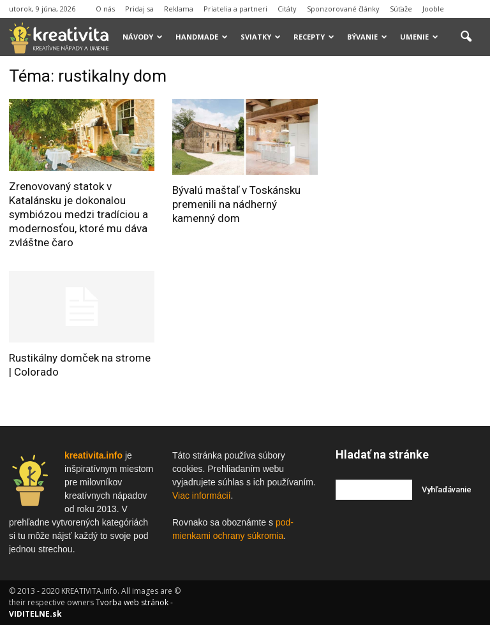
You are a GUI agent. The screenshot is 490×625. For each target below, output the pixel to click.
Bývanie (367, 36)
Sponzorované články (343, 8)
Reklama (178, 8)
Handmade (201, 36)
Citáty (287, 8)
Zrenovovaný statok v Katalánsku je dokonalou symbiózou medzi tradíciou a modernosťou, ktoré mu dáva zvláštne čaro (78, 214)
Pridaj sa (139, 8)
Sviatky (261, 36)
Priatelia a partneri (235, 8)
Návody (142, 36)
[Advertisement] (413, 130)
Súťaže (401, 8)
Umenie (419, 36)
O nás (105, 8)
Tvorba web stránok (132, 602)
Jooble (433, 8)
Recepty (313, 36)
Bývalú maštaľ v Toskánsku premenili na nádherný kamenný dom (236, 204)
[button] (465, 37)
